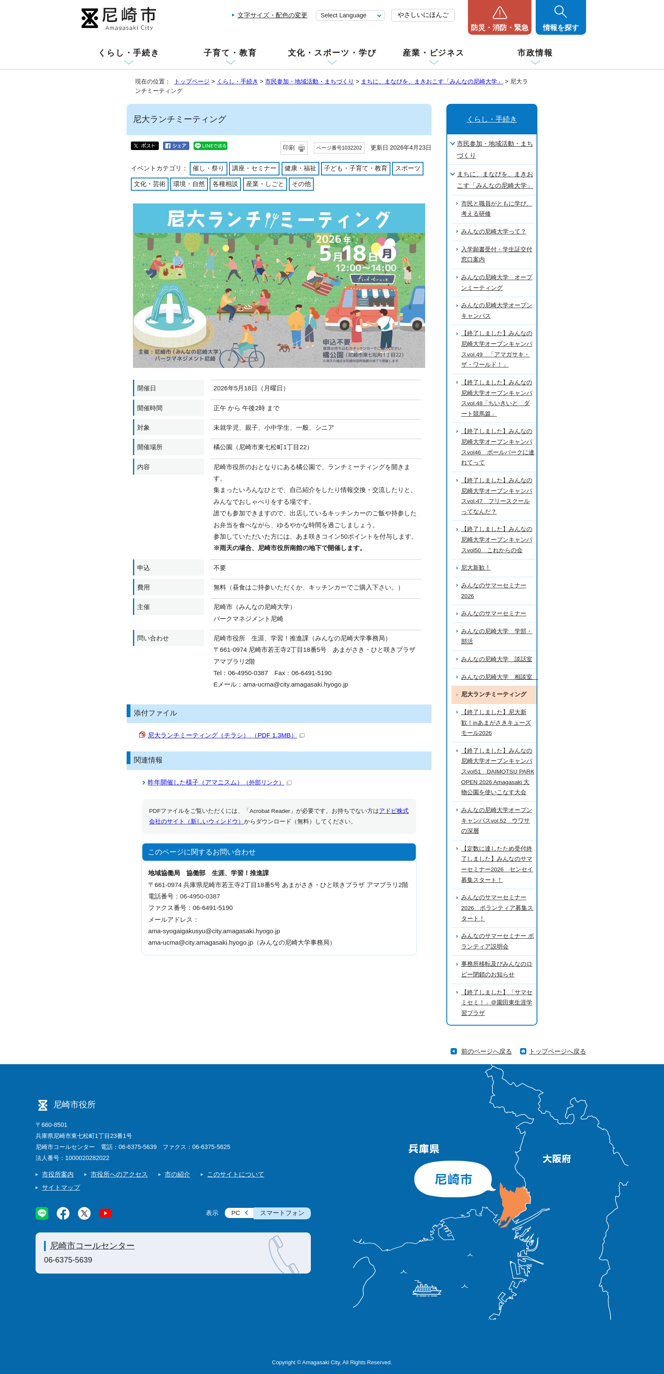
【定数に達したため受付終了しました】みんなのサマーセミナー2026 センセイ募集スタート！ (497, 864)
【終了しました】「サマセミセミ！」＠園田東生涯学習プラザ (496, 1002)
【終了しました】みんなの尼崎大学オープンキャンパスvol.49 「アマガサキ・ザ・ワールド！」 (496, 349)
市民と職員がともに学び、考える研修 (496, 208)
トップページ (192, 81)
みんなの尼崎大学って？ (493, 231)
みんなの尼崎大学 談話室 (496, 659)
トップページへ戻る (557, 1051)
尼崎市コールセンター (92, 1245)
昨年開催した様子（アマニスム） (220, 782)
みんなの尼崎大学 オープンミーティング (496, 282)
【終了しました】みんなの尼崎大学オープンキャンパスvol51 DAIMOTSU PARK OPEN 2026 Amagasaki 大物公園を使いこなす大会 (497, 772)
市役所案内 (58, 1174)
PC (235, 1212)
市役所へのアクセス (119, 1174)
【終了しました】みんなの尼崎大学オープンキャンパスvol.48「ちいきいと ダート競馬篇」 (496, 398)
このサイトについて (235, 1174)
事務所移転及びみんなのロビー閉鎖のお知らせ (496, 969)
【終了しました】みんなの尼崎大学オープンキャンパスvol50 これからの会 (496, 539)
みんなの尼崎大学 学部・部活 (496, 636)
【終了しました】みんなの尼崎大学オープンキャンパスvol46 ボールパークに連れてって (497, 447)
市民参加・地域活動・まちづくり (309, 81)
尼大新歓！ (476, 568)
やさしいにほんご (423, 14)
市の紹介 (177, 1174)
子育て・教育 (230, 52)
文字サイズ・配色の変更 (272, 15)
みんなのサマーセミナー (493, 613)
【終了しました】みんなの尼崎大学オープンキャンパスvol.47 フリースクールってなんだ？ (496, 496)
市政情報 (535, 52)
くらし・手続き (129, 52)
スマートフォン (282, 1212)
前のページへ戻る (486, 1051)
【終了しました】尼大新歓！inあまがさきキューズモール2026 (496, 722)
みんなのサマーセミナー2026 (493, 590)
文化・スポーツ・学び (332, 52)
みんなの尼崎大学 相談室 (499, 677)
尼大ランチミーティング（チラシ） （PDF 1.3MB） (226, 735)
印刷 (289, 148)
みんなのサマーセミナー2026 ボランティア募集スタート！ (497, 907)
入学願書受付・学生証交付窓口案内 (496, 254)
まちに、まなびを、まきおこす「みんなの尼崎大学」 (432, 81)
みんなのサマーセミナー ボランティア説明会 (497, 941)
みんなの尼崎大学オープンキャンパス (496, 310)
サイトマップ (61, 1187)
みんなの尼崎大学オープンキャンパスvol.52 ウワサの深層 (496, 820)
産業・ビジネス (434, 52)
